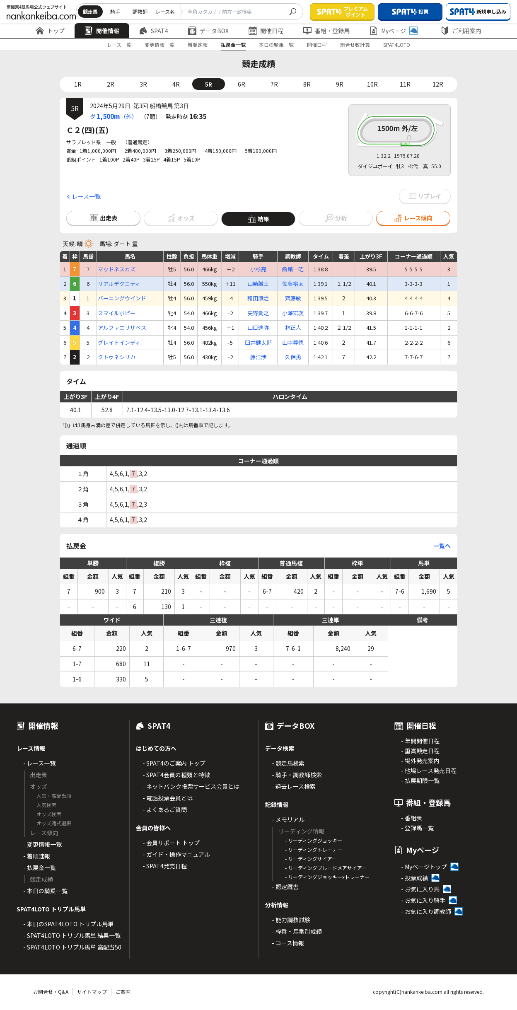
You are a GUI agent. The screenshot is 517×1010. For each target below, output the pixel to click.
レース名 (165, 11)
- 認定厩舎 (285, 886)
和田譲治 (258, 298)
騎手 (115, 11)
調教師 (140, 11)
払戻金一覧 (233, 44)
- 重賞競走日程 (420, 751)
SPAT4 (153, 31)
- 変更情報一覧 (42, 844)
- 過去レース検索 (294, 786)
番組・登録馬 (326, 31)
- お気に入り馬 (420, 889)
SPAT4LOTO (396, 44)
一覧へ (442, 545)
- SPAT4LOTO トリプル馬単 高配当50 (72, 947)
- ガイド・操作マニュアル (176, 854)
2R (110, 84)
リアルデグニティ (119, 284)
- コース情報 (288, 943)
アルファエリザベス (122, 327)
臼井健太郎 (258, 342)
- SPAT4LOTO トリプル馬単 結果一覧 (72, 935)
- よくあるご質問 (165, 809)
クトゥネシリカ (116, 357)
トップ (50, 31)
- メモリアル (288, 819)
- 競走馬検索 (288, 763)
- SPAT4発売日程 (165, 866)
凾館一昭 (293, 269)
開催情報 (102, 31)
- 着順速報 (36, 856)
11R (405, 84)
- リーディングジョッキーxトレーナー (327, 876)
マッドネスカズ (116, 269)
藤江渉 (258, 357)
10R (372, 84)
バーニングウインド (122, 298)
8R (307, 84)
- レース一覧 (39, 763)
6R (241, 84)
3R (143, 84)
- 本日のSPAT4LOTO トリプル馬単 (68, 924)
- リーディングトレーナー (313, 849)
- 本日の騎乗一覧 (45, 891)
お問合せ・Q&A (50, 991)
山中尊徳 (293, 342)
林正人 (293, 327)
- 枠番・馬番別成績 (297, 931)
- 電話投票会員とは (168, 798)
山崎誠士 (258, 284)
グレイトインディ (119, 342)
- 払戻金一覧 (39, 867)
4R (176, 84)
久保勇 (293, 357)
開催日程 (266, 31)
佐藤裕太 (293, 284)
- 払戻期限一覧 (420, 780)
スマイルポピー (116, 313)
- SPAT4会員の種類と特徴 (176, 775)
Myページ (394, 31)
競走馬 (90, 11)
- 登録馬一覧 (417, 828)
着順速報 (198, 44)
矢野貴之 (258, 313)
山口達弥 (258, 327)
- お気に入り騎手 (423, 900)
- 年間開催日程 (420, 741)
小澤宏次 (293, 313)
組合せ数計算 (355, 44)
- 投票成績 (414, 878)
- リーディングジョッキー (313, 840)
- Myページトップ (424, 867)
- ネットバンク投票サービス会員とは (191, 786)
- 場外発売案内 (420, 760)
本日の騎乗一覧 (276, 44)
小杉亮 (258, 269)
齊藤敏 (293, 298)
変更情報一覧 (159, 44)
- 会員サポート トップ (171, 842)
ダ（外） (114, 116)
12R (437, 84)
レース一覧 (119, 44)
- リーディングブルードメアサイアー (326, 867)
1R (78, 84)
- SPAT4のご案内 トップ (174, 763)
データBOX (208, 31)
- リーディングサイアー (311, 858)
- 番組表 (411, 818)
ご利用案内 (461, 31)
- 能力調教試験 (291, 920)
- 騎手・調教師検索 (297, 775)
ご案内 (123, 991)
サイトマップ (92, 991)
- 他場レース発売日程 (429, 770)
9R (339, 84)
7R (274, 84)
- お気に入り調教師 (426, 911)
